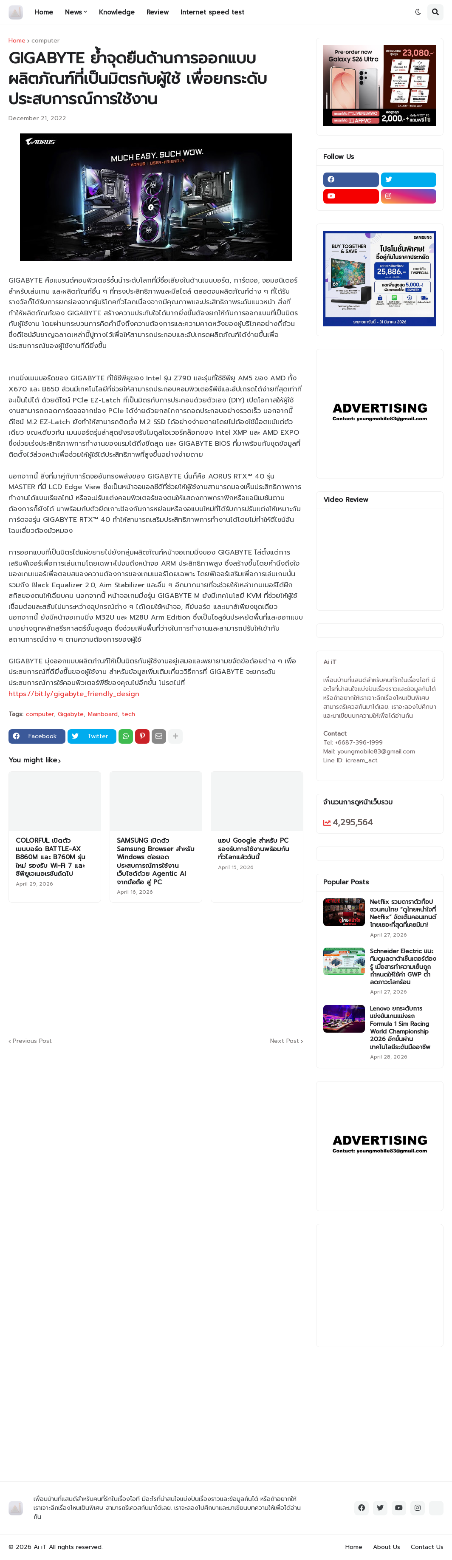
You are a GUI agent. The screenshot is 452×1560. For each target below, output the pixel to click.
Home (16, 41)
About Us (386, 1547)
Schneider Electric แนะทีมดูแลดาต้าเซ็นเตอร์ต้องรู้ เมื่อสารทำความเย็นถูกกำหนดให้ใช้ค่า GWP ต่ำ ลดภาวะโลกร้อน (403, 967)
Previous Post (32, 1041)
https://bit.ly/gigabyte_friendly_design (73, 694)
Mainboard (103, 714)
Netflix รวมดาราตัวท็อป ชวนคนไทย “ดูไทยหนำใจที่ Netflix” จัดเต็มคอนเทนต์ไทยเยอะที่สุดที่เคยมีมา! (403, 913)
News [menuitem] (73, 12)
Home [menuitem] (43, 12)
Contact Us (427, 1547)
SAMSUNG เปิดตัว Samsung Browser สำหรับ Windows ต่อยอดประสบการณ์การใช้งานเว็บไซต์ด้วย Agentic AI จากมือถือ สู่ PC (156, 861)
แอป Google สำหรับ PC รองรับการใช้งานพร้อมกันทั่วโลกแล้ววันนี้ (253, 849)
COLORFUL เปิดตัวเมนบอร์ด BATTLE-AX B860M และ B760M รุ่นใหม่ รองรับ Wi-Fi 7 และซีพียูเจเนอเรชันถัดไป (50, 857)
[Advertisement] (214, 968)
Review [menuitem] (158, 12)
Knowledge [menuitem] (117, 12)
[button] (418, 12)
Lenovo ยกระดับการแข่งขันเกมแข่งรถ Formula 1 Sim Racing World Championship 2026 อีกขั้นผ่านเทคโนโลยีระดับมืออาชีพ (400, 1028)
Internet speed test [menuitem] (212, 12)
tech (128, 714)
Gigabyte (71, 714)
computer (45, 41)
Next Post (284, 1041)
